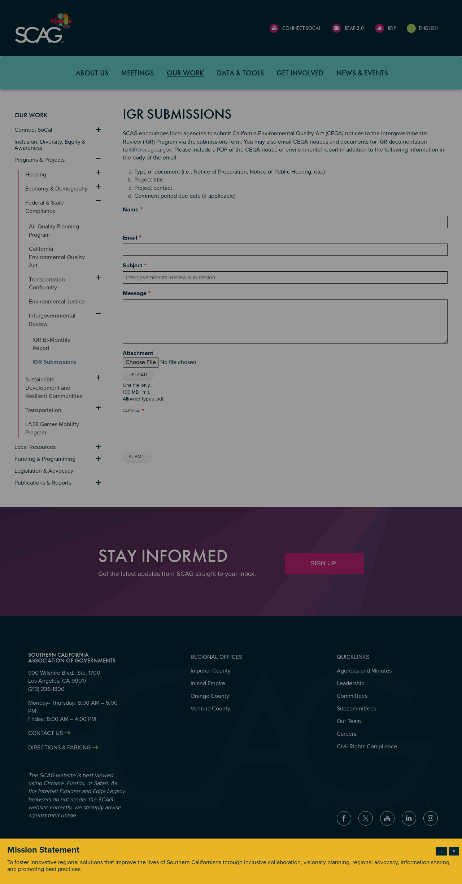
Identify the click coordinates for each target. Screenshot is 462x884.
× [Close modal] (454, 851)
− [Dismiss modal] (441, 851)
